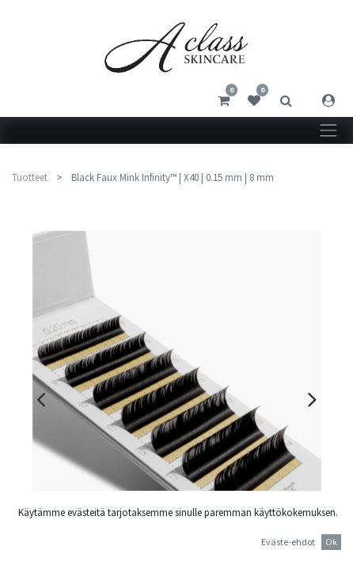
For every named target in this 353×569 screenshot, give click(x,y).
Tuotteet (29, 177)
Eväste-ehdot (288, 542)
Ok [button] (331, 542)
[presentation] (40, 399)
